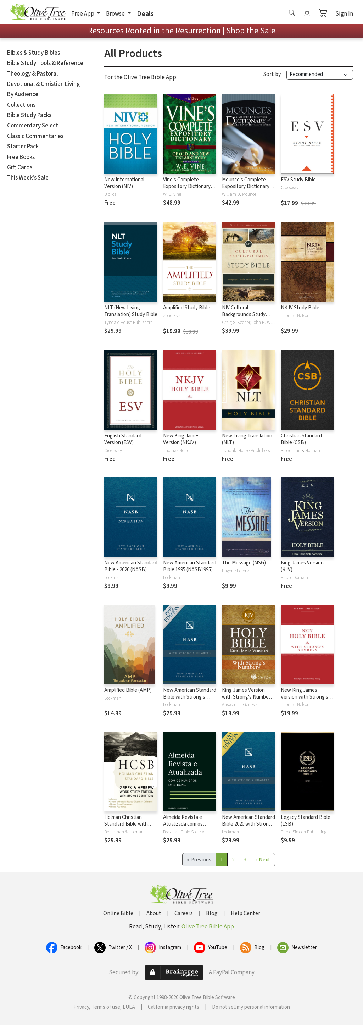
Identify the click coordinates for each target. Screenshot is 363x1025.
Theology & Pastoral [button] (32, 74)
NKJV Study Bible (300, 308)
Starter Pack (23, 146)
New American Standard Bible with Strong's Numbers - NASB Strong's (189, 700)
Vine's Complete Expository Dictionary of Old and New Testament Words (189, 190)
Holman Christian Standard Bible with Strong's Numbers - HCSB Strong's (126, 827)
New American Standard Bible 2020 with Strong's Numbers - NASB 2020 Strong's (248, 827)
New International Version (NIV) (124, 183)
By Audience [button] (22, 94)
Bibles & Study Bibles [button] (33, 53)
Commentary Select (32, 125)
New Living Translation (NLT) (247, 439)
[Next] (263, 859)
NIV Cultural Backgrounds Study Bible (244, 314)
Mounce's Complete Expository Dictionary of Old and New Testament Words (248, 190)
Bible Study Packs (29, 115)
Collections (21, 105)
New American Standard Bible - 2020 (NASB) (130, 566)
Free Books (21, 157)
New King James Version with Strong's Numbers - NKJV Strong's (304, 700)
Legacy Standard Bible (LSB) (305, 821)
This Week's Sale (28, 177)
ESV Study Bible (298, 179)
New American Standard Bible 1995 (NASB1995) (189, 566)
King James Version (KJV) (302, 566)
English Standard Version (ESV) (122, 439)
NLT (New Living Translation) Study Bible (130, 311)
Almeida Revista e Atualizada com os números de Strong (184, 824)
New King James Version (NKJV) (181, 439)
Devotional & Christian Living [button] (43, 84)
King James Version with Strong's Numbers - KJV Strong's (247, 697)
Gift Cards (19, 167)
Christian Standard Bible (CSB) (301, 439)
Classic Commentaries (35, 136)
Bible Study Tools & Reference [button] (45, 63)
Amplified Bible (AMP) (128, 690)
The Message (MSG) (244, 563)
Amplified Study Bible (186, 308)
